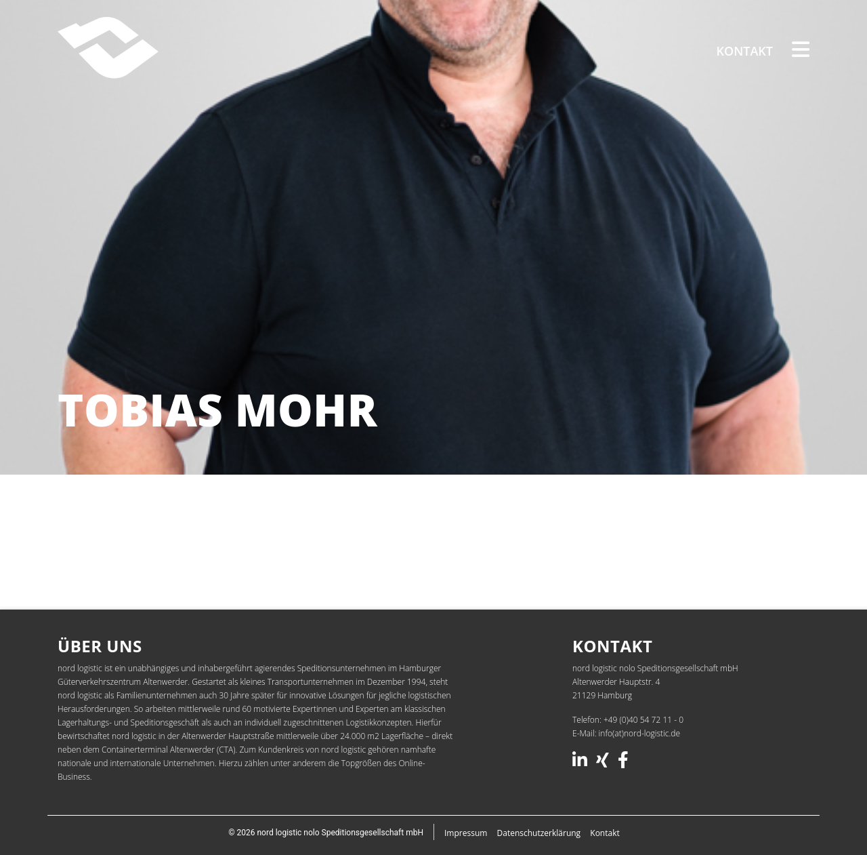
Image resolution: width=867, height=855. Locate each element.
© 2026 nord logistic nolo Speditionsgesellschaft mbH (325, 832)
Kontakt (745, 51)
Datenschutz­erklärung (539, 833)
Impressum (465, 833)
